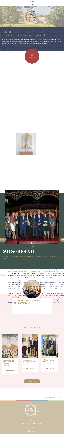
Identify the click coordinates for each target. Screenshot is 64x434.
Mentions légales (32, 427)
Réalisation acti (32, 431)
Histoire (23, 423)
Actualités (40, 423)
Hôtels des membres (31, 423)
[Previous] (24, 56)
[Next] (39, 56)
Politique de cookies (32, 429)
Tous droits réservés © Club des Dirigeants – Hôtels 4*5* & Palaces (32, 426)
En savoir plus (32, 311)
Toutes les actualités (32, 381)
